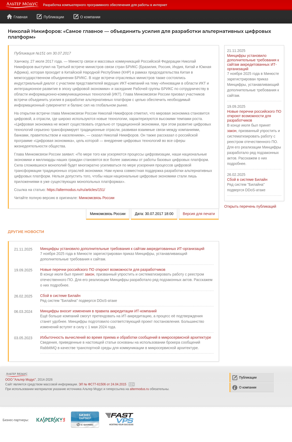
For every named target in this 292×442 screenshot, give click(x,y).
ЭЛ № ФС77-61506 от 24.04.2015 (102, 384)
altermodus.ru (139, 389)
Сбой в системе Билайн (247, 179)
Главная (17, 16)
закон (231, 131)
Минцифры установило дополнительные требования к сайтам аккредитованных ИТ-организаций (253, 62)
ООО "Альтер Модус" (20, 379)
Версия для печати (199, 214)
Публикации (50, 16)
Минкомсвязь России (96, 198)
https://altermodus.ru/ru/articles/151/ (76, 190)
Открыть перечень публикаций (250, 206)
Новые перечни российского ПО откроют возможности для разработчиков (254, 115)
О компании (87, 16)
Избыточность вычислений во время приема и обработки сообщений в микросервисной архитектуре (125, 337)
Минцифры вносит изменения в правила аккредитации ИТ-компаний (98, 311)
